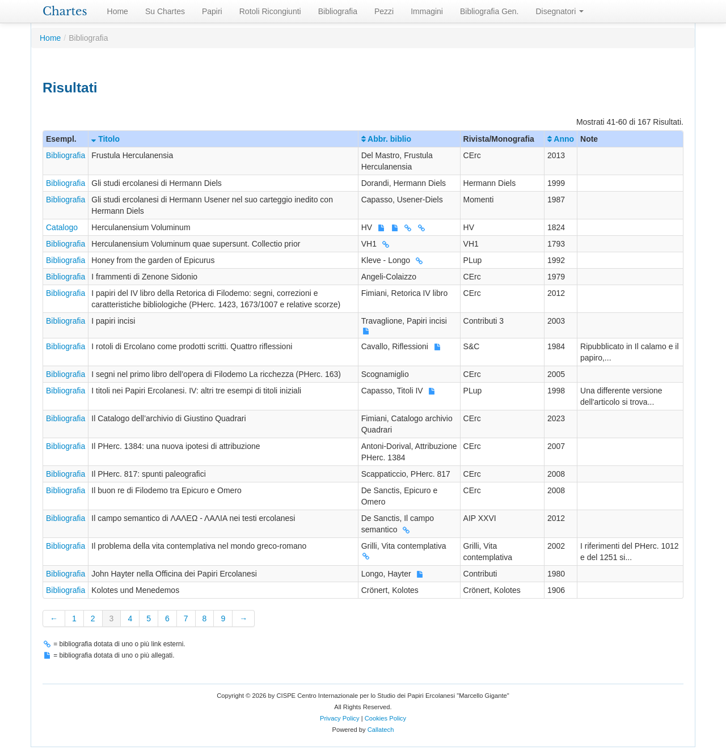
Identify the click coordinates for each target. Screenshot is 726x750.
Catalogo (62, 227)
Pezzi (384, 11)
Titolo (105, 138)
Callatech (381, 729)
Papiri (212, 11)
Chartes (65, 11)
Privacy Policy (340, 718)
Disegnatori (560, 11)
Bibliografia (337, 11)
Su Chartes (165, 11)
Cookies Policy (385, 718)
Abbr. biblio (386, 138)
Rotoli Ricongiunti (270, 11)
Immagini (427, 11)
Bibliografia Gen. (489, 11)
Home (117, 11)
